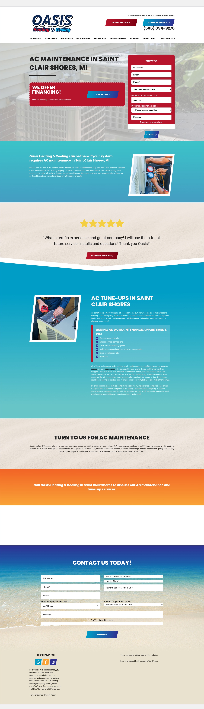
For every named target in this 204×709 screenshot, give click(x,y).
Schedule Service (157, 22)
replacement (110, 369)
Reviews (134, 38)
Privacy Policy (50, 695)
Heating (34, 38)
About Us (148, 38)
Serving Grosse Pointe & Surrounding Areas (152, 15)
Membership (83, 38)
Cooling (50, 38)
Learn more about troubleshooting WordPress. (139, 661)
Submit (150, 134)
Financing (100, 38)
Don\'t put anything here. (151, 122)
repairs (94, 369)
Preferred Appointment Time (144, 106)
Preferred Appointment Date (144, 95)
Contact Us (166, 38)
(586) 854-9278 (159, 28)
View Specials (120, 22)
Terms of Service (36, 695)
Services (65, 38)
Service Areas (118, 38)
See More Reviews (101, 255)
